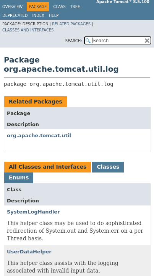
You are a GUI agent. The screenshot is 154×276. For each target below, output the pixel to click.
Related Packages (71, 24)
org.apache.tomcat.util (39, 135)
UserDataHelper (29, 252)
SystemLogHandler (33, 212)
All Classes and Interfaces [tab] (47, 167)
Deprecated (15, 15)
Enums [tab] (19, 177)
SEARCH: (73, 41)
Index (38, 15)
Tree (75, 7)
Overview (12, 7)
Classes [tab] (108, 167)
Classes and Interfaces (27, 30)
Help (53, 15)
